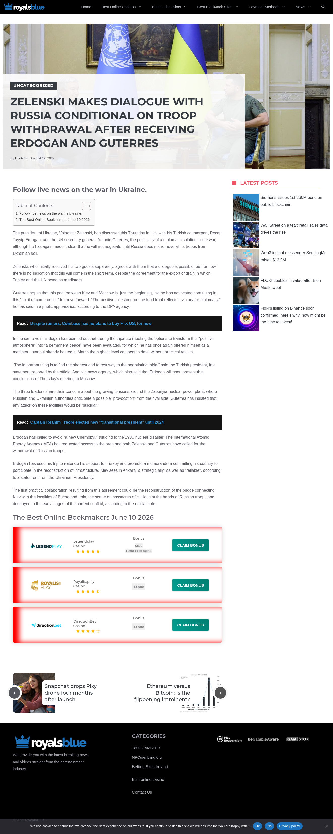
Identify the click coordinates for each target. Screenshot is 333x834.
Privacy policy (289, 826)
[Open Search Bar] (323, 7)
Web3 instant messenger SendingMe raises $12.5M (280, 262)
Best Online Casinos (124, 7)
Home (86, 7)
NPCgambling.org (147, 757)
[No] (326, 826)
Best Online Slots (172, 7)
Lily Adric (21, 158)
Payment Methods (270, 7)
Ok (257, 826)
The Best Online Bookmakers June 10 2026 (54, 219)
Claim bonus (190, 545)
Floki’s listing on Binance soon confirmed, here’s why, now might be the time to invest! (279, 318)
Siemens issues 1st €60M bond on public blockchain (277, 207)
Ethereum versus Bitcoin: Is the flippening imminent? (162, 692)
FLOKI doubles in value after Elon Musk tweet (277, 290)
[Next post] (220, 692)
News (305, 7)
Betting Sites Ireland (150, 767)
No (269, 826)
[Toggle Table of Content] (84, 206)
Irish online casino (148, 779)
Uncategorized (33, 85)
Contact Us (142, 792)
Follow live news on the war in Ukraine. (50, 213)
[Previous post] (14, 692)
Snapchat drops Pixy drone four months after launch (71, 692)
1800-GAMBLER (146, 748)
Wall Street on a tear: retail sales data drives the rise (280, 235)
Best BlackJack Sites (220, 7)
